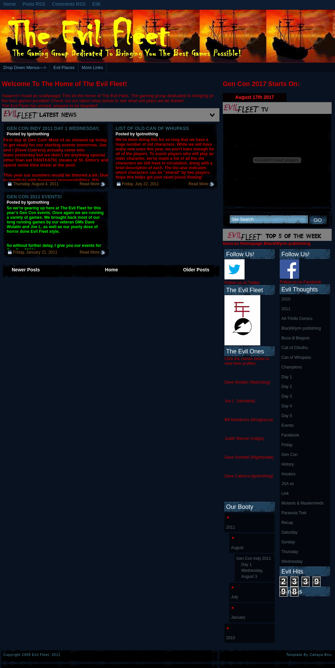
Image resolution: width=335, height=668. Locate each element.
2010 (285, 299)
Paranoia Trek (294, 513)
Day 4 (286, 406)
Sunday (288, 542)
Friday (286, 445)
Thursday (289, 551)
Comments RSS (68, 4)
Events (287, 425)
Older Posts (196, 269)
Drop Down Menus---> (24, 67)
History (287, 464)
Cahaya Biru (321, 655)
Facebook (290, 435)
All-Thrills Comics (297, 318)
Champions (291, 367)
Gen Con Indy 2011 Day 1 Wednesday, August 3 (253, 567)
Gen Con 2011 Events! (34, 196)
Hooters (288, 474)
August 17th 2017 (254, 97)
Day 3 (286, 396)
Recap (287, 522)
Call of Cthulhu (294, 347)
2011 (285, 309)
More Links (92, 67)
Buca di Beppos (295, 338)
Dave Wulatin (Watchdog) (247, 382)
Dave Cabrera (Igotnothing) (248, 476)
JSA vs (287, 483)
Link (285, 493)
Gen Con (289, 454)
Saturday (289, 532)
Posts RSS (33, 4)
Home (9, 4)
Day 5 (286, 415)
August (237, 547)
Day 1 (286, 377)
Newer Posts (26, 269)
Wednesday (292, 561)
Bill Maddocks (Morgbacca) (248, 419)
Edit (96, 4)
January (238, 617)
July (234, 597)
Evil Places (64, 67)
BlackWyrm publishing (301, 328)
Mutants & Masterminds (302, 503)
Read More (89, 184)
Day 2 (286, 386)
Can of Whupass (296, 357)
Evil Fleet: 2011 (46, 655)
